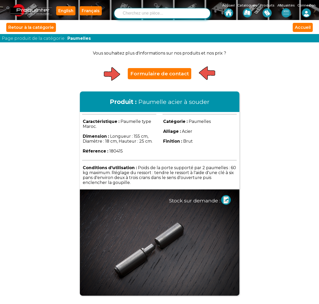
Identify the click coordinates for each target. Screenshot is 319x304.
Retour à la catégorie (31, 27)
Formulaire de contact (159, 73)
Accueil (303, 27)
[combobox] (166, 13)
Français (91, 10)
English (65, 10)
